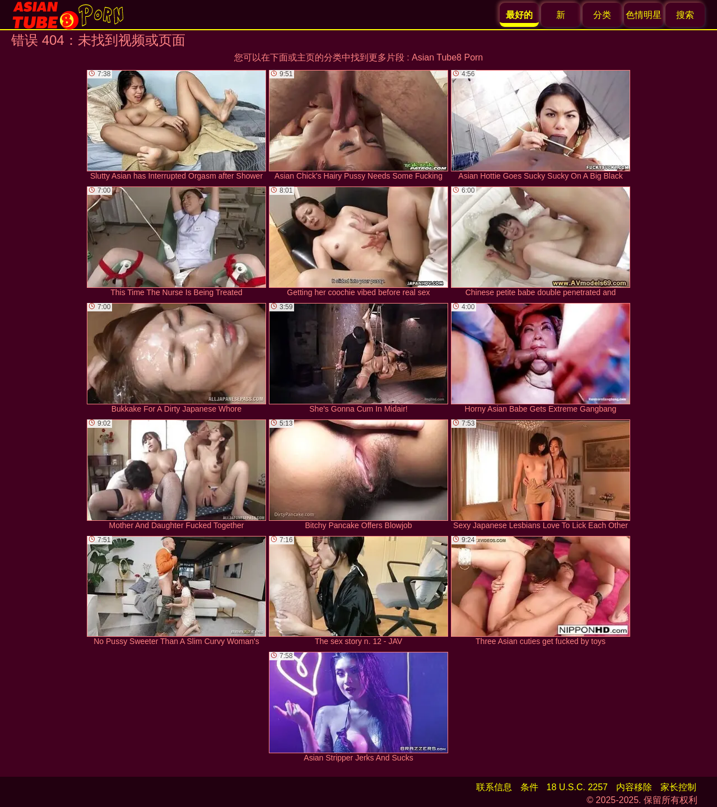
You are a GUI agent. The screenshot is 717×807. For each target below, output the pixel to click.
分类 (602, 15)
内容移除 (634, 787)
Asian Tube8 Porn (447, 57)
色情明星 (644, 15)
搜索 (685, 15)
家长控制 (678, 787)
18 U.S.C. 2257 (577, 787)
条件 (529, 787)
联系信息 (494, 787)
